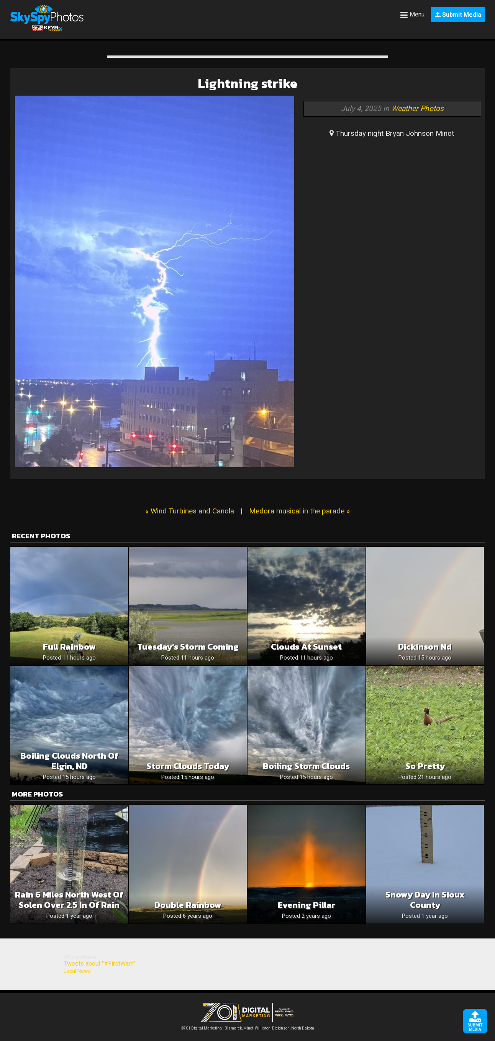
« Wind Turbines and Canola (189, 511)
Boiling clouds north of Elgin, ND (69, 761)
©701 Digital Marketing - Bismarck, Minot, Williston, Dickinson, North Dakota (247, 1026)
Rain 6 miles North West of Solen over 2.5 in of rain (69, 899)
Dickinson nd (425, 647)
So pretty (425, 766)
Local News (77, 971)
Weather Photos (417, 108)
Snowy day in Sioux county (425, 899)
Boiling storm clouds (306, 766)
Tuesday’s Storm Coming (188, 647)
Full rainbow (69, 647)
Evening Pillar (306, 905)
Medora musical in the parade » (299, 511)
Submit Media (458, 14)
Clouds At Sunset (306, 647)
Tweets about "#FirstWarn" (99, 963)
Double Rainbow (187, 905)
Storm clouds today (187, 766)
